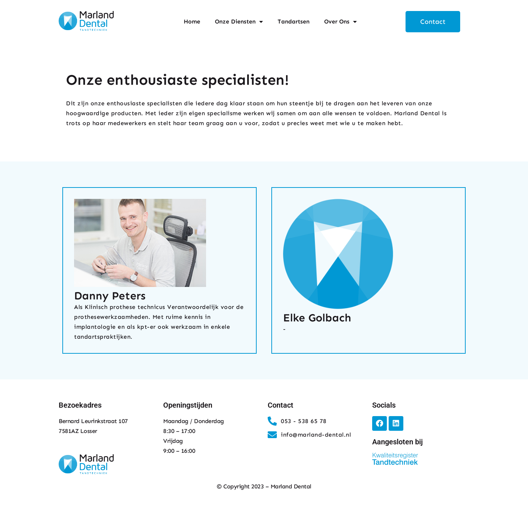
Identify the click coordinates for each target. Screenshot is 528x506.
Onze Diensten (239, 21)
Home (192, 21)
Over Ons (340, 21)
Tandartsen (293, 21)
